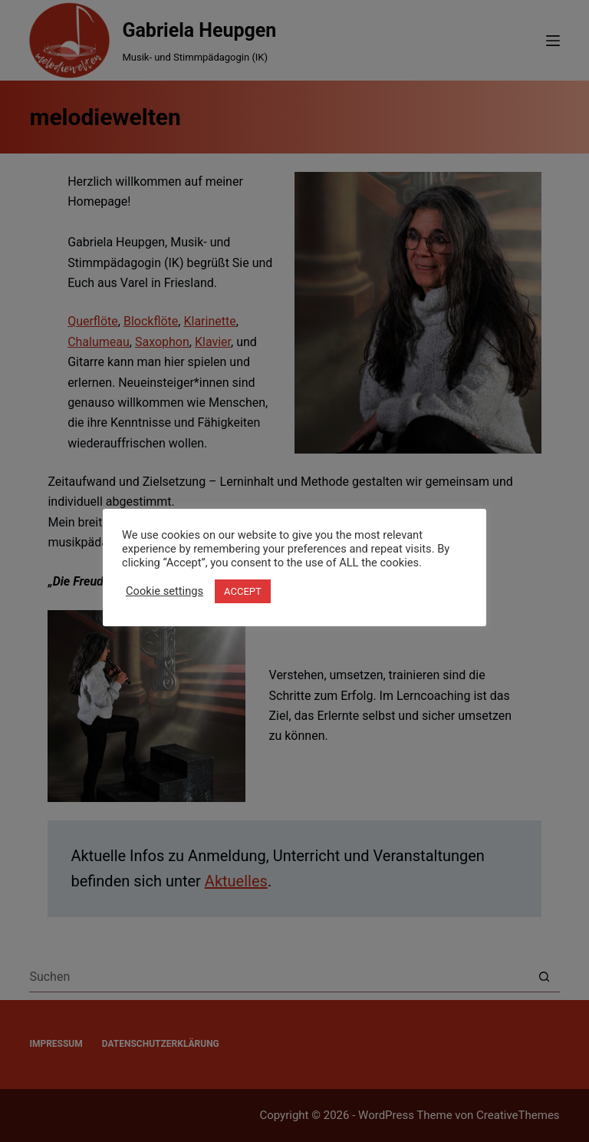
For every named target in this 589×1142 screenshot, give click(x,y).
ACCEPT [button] (243, 591)
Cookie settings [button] (164, 591)
